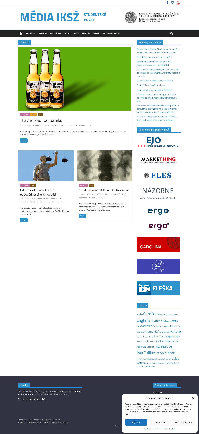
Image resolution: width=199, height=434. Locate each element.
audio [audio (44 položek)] (140, 314)
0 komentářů (67, 125)
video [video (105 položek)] (175, 358)
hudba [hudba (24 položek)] (170, 326)
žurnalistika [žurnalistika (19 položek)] (150, 366)
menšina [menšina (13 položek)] (140, 341)
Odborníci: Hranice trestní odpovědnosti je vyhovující (38, 192)
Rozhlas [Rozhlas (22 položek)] (150, 346)
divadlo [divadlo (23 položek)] (166, 314)
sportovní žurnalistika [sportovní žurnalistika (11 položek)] (145, 359)
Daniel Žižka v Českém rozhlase (151, 85)
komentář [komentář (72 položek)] (152, 331)
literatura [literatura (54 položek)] (159, 336)
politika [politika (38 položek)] (160, 341)
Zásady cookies (149, 428)
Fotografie (55, 33)
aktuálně (81, 125)
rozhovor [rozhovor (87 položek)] (161, 352)
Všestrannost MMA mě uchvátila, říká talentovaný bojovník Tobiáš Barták (154, 63)
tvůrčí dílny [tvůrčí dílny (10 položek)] (163, 359)
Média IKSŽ (39, 125)
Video (76, 33)
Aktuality (30, 33)
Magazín (43, 33)
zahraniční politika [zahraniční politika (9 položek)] (151, 363)
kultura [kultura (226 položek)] (175, 331)
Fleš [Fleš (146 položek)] (164, 320)
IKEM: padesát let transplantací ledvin (104, 190)
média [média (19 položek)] (146, 341)
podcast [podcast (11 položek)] (153, 341)
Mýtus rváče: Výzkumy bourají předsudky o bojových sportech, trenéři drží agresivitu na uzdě (157, 98)
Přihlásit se (157, 392)
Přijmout (136, 422)
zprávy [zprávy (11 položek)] (171, 363)
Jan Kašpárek (98, 194)
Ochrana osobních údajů (165, 428)
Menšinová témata (111, 33)
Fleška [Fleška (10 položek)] (169, 321)
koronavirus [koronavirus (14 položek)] (164, 331)
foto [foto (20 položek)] (139, 326)
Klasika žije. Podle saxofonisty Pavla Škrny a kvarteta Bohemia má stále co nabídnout (156, 118)
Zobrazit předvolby (183, 422)
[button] (193, 398)
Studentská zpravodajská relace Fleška (155, 80)
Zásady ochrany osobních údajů (31, 399)
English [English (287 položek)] (143, 320)
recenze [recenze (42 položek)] (175, 341)
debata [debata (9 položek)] (160, 315)
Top (40, 114)
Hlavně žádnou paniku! (42, 120)
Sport (96, 33)
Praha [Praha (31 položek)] (168, 341)
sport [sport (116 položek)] (172, 352)
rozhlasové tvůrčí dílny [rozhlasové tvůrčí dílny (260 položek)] (154, 349)
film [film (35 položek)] (158, 321)
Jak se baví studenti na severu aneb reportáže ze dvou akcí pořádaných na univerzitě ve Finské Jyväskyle (158, 73)
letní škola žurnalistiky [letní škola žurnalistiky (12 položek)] (145, 336)
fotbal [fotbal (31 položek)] (175, 321)
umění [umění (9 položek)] (169, 359)
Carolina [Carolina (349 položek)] (150, 314)
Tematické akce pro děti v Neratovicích (154, 57)
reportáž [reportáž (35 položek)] (141, 347)
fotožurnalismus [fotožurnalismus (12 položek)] (160, 326)
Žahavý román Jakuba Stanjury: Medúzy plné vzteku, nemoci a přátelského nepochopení (157, 51)
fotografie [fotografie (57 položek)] (147, 326)
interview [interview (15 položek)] (176, 326)
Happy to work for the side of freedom (154, 90)
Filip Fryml (38, 198)
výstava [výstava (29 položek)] (141, 363)
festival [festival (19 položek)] (152, 321)
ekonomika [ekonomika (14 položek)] (174, 314)
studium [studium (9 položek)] (156, 359)
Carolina (43, 201)
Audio (67, 33)
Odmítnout (160, 422)
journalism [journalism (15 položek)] (141, 331)
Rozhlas (88, 125)
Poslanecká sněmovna (55, 201)
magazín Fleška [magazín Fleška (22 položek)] (173, 336)
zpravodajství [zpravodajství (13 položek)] (163, 363)
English (86, 33)
